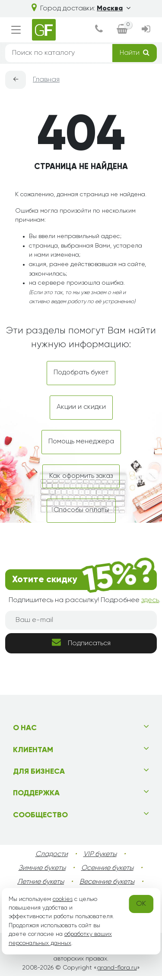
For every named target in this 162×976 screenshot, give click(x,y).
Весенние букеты (106, 882)
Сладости (51, 854)
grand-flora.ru (117, 968)
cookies (63, 899)
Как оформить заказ (81, 476)
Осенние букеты (107, 868)
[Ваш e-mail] (81, 620)
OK (141, 904)
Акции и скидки (81, 407)
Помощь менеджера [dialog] (81, 441)
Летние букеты (40, 882)
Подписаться (81, 642)
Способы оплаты (81, 510)
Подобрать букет (81, 372)
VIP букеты (100, 854)
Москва (113, 8)
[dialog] (99, 30)
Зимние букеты (42, 868)
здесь (150, 600)
